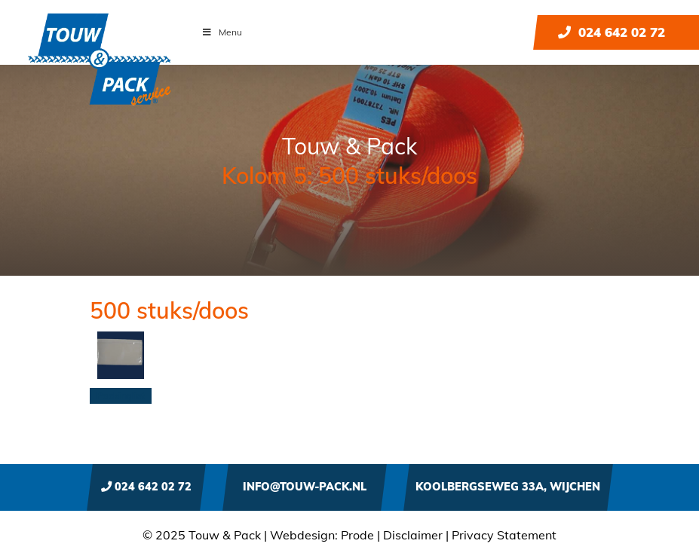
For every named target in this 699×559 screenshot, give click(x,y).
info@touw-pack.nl (304, 486)
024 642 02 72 (611, 32)
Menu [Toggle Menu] (221, 32)
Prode (357, 534)
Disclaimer (413, 534)
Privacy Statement (504, 534)
